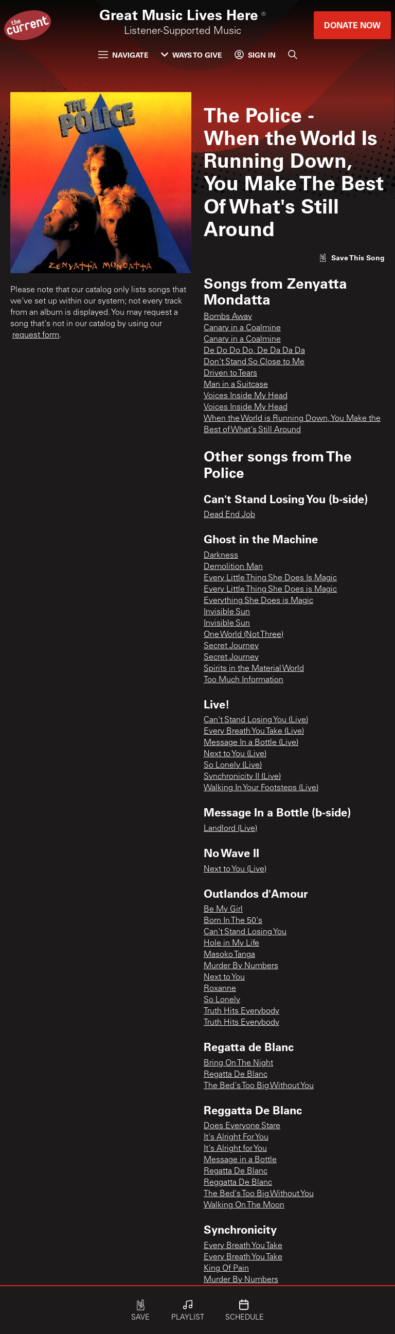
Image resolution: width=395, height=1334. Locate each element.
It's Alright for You (235, 1149)
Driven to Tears (230, 373)
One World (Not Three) (243, 635)
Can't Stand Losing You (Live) (256, 720)
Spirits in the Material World (254, 669)
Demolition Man (233, 567)
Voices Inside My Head (246, 396)
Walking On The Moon (244, 1205)
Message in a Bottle (240, 1160)
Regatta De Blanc (235, 1075)
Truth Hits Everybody (241, 1011)
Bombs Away (228, 317)
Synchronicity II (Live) (242, 777)
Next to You (224, 977)
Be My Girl (223, 909)
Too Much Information (243, 680)
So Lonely (222, 1000)
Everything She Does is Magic (258, 601)
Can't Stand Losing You (245, 932)
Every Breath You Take (243, 1246)
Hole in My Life (231, 943)
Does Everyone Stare (242, 1126)
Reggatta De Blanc (238, 1183)
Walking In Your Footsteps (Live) (261, 788)
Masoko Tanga (229, 955)
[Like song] (352, 257)
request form (35, 335)
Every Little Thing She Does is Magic (270, 589)
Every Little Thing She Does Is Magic (270, 578)
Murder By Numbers (241, 966)
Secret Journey (231, 646)
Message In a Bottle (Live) (251, 743)
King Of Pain (226, 1269)
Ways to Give (191, 55)
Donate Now (352, 25)
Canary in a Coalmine (242, 328)
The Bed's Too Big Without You (259, 1086)
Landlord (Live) (230, 829)
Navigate (123, 55)
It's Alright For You (236, 1137)
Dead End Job (229, 515)
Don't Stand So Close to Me (254, 362)
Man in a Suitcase (236, 385)
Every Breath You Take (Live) (254, 731)
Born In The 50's (233, 921)
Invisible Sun (227, 612)
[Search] (292, 54)
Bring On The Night (238, 1063)
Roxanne (220, 989)
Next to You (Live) (235, 754)
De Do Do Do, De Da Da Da (254, 351)
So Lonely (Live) (233, 765)
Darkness (221, 556)
